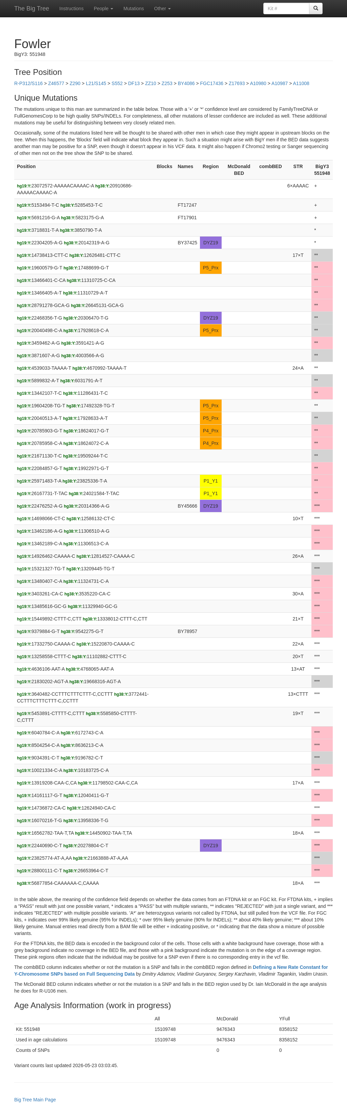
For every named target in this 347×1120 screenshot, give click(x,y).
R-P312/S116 (28, 83)
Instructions (71, 8)
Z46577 (56, 83)
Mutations (133, 8)
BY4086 (186, 83)
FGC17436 (211, 83)
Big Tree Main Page (35, 1099)
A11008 (301, 83)
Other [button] (162, 8)
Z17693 (237, 83)
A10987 (279, 83)
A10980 (258, 83)
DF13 (134, 83)
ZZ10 (150, 83)
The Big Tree (31, 8)
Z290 (74, 83)
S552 (117, 83)
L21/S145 (96, 83)
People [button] (103, 8)
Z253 (167, 83)
